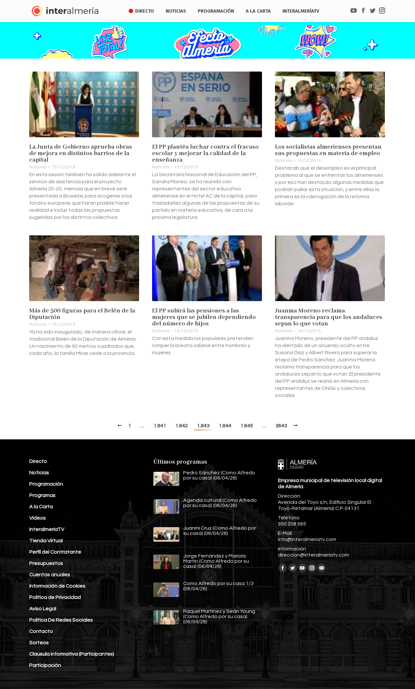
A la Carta (41, 506)
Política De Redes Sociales (61, 620)
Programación (46, 484)
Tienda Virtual (46, 540)
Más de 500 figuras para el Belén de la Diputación (82, 314)
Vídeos (37, 518)
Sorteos (39, 642)
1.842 (181, 425)
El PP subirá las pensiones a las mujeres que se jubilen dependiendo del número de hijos (204, 317)
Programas (42, 495)
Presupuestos (46, 563)
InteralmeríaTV (46, 529)
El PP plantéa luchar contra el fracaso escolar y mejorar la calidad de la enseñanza (205, 153)
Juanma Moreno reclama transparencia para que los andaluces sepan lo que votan (328, 317)
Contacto (41, 631)
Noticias (37, 167)
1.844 (225, 425)
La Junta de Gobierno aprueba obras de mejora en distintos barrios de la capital (80, 153)
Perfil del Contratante (55, 552)
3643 (281, 425)
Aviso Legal (42, 608)
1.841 (159, 425)
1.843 (203, 425)
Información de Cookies (57, 586)
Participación (45, 665)
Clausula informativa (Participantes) (71, 654)
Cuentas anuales (49, 574)
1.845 (246, 425)
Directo (38, 461)
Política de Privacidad (55, 597)
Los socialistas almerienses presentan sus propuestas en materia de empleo (328, 150)
